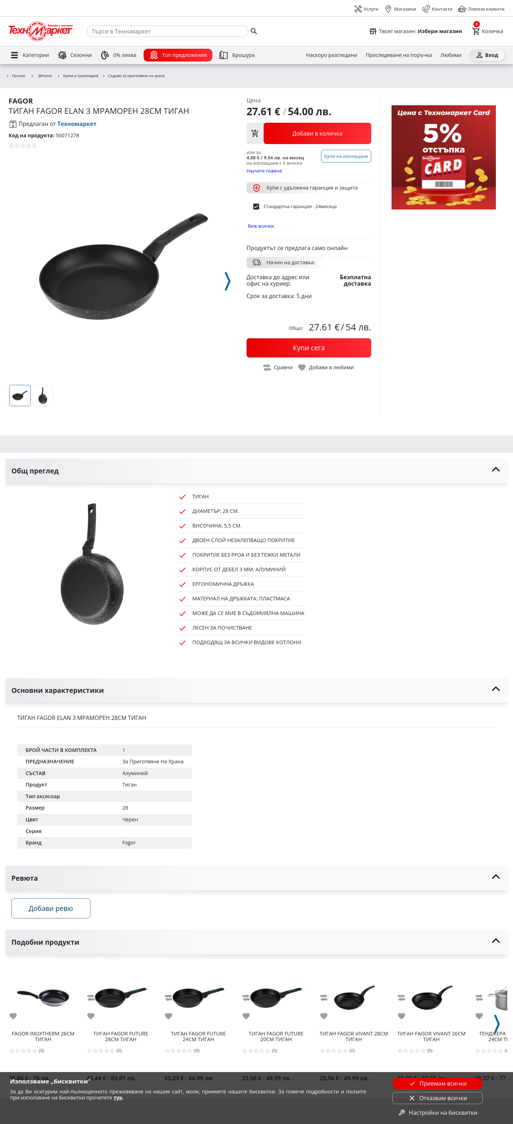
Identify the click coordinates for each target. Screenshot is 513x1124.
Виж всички (261, 226)
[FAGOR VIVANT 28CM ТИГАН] (354, 999)
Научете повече (264, 171)
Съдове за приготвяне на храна (133, 76)
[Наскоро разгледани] (332, 55)
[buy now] (309, 347)
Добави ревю (57, 912)
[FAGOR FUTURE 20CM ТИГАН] (276, 999)
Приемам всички (437, 1083)
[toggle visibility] (256, 471)
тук (118, 1097)
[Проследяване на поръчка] (399, 55)
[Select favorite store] (415, 31)
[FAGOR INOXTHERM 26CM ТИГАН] (43, 999)
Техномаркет (77, 124)
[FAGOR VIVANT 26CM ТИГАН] (431, 999)
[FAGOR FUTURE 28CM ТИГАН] (121, 999)
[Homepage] (41, 31)
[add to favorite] (17, 1020)
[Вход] (486, 55)
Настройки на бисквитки (437, 1112)
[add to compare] (95, 1001)
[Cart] (487, 31)
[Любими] (451, 55)
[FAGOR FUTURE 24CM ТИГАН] (198, 999)
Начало (15, 76)
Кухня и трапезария (77, 76)
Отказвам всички (437, 1098)
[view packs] (309, 133)
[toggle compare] (278, 367)
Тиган (129, 784)
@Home (41, 75)
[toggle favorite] (326, 367)
